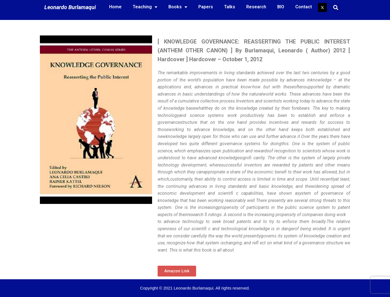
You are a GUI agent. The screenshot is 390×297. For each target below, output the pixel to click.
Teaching (145, 7)
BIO (280, 6)
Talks (229, 6)
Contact (303, 6)
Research (256, 6)
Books (177, 7)
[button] (177, 271)
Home (115, 6)
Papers (205, 6)
